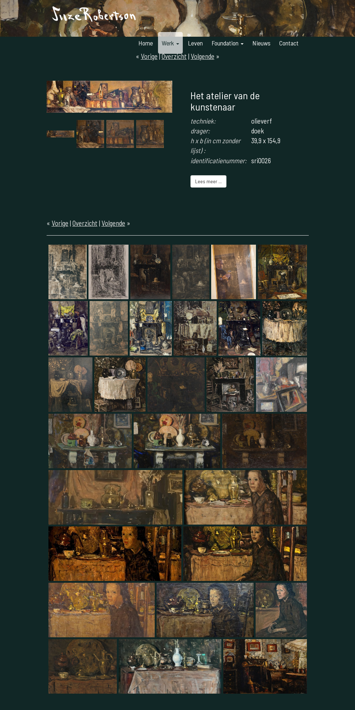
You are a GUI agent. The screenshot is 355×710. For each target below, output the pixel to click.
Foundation (228, 43)
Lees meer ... (208, 181)
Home (145, 43)
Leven (195, 43)
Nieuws (261, 43)
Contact (289, 43)
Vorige (60, 223)
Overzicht (85, 223)
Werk (170, 43)
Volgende (113, 223)
